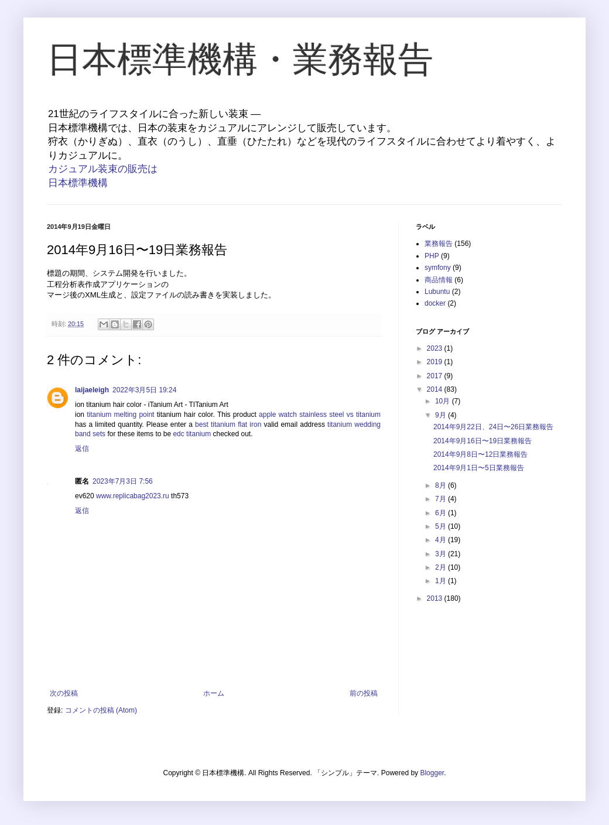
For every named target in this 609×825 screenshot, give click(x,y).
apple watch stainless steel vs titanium (320, 414)
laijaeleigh (92, 390)
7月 (441, 499)
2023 (435, 348)
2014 (435, 389)
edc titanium (192, 434)
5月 (441, 526)
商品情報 (439, 280)
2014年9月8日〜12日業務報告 (480, 454)
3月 (441, 554)
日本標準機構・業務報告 (240, 59)
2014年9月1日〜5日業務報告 (478, 468)
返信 (82, 448)
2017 (435, 376)
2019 (435, 362)
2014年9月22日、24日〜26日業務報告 (493, 427)
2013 (435, 598)
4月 (441, 540)
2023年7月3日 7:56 (123, 481)
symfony (438, 267)
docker (435, 303)
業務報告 (439, 243)
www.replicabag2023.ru (132, 496)
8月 (441, 485)
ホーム (213, 693)
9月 (441, 415)
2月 (441, 567)
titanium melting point (120, 414)
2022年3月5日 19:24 (144, 390)
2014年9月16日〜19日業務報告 (482, 441)
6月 (441, 513)
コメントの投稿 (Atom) (101, 710)
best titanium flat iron (228, 424)
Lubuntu (437, 291)
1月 (441, 581)
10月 (443, 401)
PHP (432, 256)
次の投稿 (64, 693)
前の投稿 (364, 693)
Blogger (432, 773)
